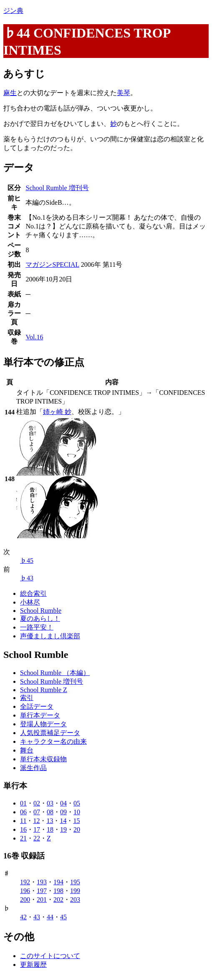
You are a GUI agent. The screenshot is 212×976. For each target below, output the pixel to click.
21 (23, 838)
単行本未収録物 (43, 759)
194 (58, 882)
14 (63, 820)
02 (36, 803)
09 (63, 811)
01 (23, 803)
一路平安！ (36, 627)
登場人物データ (43, 724)
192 (25, 882)
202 (58, 899)
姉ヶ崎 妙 (57, 411)
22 (36, 838)
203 (75, 899)
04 (63, 803)
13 (49, 820)
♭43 (26, 578)
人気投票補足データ (50, 732)
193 (42, 882)
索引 (26, 697)
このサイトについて (50, 955)
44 (50, 917)
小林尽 (30, 602)
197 (42, 890)
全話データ (36, 706)
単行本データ (40, 715)
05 (76, 803)
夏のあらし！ (40, 618)
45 (63, 917)
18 (50, 829)
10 (76, 811)
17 (36, 829)
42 (23, 917)
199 (75, 890)
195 (75, 882)
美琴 (123, 92)
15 (76, 820)
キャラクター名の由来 (53, 741)
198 (58, 890)
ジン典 (13, 10)
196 (25, 890)
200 (25, 899)
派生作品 (33, 767)
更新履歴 (33, 964)
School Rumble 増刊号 (56, 187)
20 (76, 829)
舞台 (26, 750)
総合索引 (33, 593)
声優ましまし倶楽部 (50, 636)
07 (36, 811)
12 (36, 820)
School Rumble (40, 610)
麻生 (10, 92)
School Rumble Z (43, 689)
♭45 (26, 560)
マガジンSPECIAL (52, 264)
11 (23, 820)
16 (23, 829)
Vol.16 (34, 337)
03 (50, 803)
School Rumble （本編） (55, 672)
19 (63, 829)
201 (42, 899)
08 (50, 811)
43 (36, 917)
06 (23, 811)
